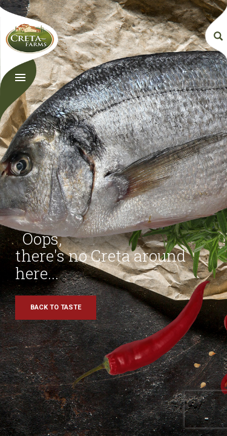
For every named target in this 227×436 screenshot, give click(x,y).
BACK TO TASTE (55, 307)
